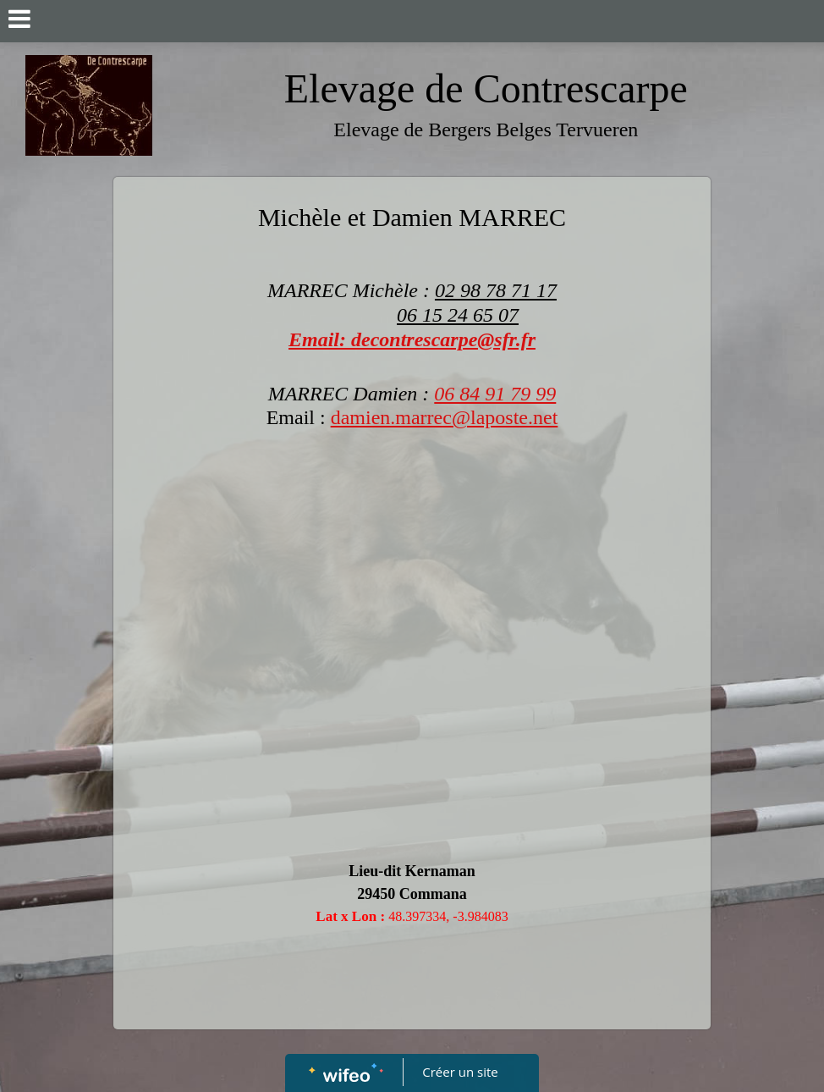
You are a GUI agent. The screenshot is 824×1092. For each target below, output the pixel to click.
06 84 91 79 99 (495, 394)
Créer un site (460, 1071)
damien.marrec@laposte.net (444, 417)
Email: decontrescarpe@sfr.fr (412, 339)
